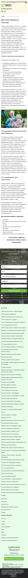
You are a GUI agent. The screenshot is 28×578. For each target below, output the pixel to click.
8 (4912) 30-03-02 (6, 9)
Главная (3, 16)
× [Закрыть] (26, 573)
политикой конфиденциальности (18, 295)
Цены (2, 532)
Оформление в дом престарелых (9, 507)
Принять (13, 576)
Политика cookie (12, 574)
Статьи (3, 521)
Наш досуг (4, 499)
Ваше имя (5, 281)
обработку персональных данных (19, 297)
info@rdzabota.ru (14, 553)
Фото (2, 529)
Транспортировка (5, 527)
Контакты (3, 518)
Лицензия (3, 535)
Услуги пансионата (6, 510)
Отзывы (3, 524)
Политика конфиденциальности (9, 540)
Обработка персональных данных (10, 538)
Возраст (4, 267)
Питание (3, 512)
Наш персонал (5, 504)
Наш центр (4, 501)
